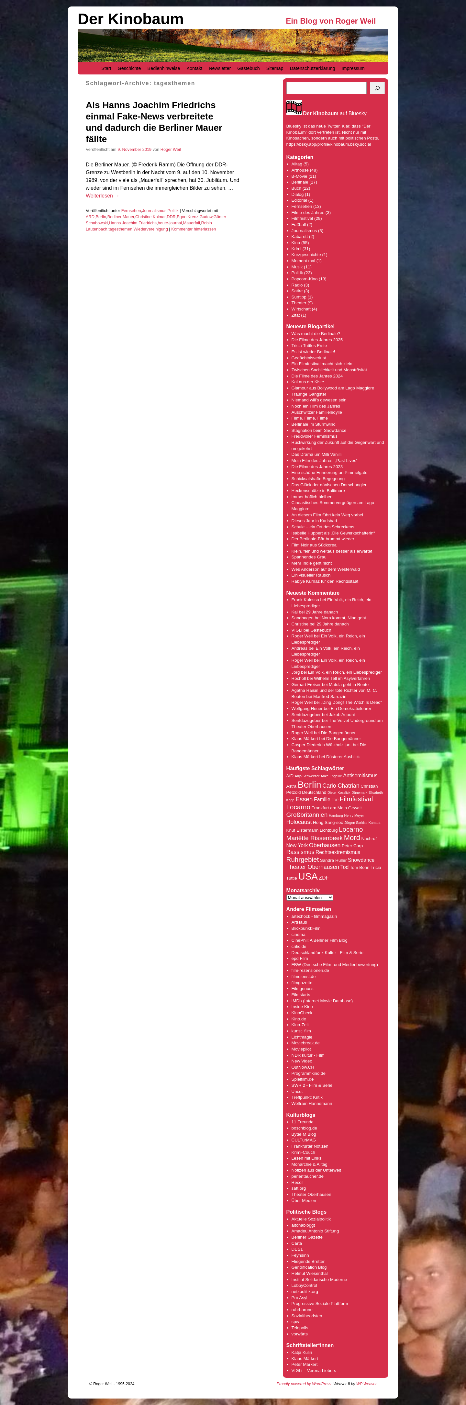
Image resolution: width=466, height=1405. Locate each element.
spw (295, 1321)
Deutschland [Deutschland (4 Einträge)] (314, 792)
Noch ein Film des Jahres (316, 406)
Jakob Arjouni (342, 714)
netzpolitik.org (305, 1291)
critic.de (299, 946)
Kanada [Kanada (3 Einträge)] (375, 823)
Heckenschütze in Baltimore (318, 490)
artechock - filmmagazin (314, 916)
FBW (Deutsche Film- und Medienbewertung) (335, 964)
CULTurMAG (304, 1140)
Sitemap (274, 68)
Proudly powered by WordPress (304, 1384)
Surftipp (299, 297)
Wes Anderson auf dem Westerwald (326, 569)
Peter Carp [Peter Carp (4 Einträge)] (352, 845)
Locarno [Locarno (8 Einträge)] (351, 829)
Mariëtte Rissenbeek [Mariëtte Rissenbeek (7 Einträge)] (314, 838)
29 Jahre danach (322, 612)
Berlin (100, 216)
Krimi (296, 248)
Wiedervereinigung (150, 229)
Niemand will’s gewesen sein (319, 400)
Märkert (310, 1364)
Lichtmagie (302, 1037)
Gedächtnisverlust (309, 357)
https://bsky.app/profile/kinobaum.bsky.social (328, 144)
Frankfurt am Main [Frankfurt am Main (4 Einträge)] (329, 807)
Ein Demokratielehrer (351, 708)
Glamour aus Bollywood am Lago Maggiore (333, 388)
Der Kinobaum (131, 19)
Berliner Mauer (120, 216)
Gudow (206, 216)
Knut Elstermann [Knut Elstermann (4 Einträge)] (302, 830)
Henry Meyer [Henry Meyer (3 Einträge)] (354, 815)
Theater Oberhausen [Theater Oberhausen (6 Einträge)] (312, 867)
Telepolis (300, 1327)
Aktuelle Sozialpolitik (311, 1219)
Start (106, 68)
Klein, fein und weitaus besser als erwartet (332, 551)
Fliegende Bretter (308, 1261)
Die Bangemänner (338, 732)
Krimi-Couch (303, 1152)
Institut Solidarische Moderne (319, 1279)
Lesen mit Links (307, 1158)
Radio (297, 285)
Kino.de (299, 1019)
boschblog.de (304, 1128)
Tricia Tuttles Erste (309, 345)
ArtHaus (299, 922)
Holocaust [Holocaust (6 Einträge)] (299, 822)
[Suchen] (377, 88)
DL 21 (297, 1249)
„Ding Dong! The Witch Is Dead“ (351, 702)
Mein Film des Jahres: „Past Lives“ (325, 460)
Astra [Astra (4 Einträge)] (291, 786)
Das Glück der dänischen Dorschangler (329, 484)
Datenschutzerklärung (312, 68)
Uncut (297, 1091)
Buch (296, 188)
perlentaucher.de (308, 1176)
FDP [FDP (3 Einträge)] (335, 800)
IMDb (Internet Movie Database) (322, 1000)
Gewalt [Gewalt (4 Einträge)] (355, 807)
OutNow (299, 1067)
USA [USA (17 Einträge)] (308, 876)
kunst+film (301, 1030)
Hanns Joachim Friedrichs (133, 222)
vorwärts (300, 1334)
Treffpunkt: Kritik (307, 1097)
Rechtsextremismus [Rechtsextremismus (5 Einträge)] (338, 852)
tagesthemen (120, 229)
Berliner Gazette (307, 1237)
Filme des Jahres (308, 212)
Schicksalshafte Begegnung (318, 478)
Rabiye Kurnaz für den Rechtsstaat (325, 581)
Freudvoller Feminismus (315, 436)
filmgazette (302, 982)
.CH (310, 1067)
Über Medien (304, 1200)
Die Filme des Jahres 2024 (317, 376)
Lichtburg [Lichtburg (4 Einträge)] (329, 830)
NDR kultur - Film (308, 1055)
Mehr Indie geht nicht (312, 563)
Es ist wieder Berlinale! (313, 351)
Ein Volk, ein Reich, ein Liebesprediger (345, 672)
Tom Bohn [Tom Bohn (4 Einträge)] (360, 867)
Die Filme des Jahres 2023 (317, 466)
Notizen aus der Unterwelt (316, 1170)
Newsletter (220, 68)
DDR (171, 216)
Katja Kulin (302, 1352)
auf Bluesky (335, 113)
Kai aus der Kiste (308, 381)
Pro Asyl (299, 1297)
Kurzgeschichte (306, 254)
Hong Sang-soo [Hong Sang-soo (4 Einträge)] (328, 822)
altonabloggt (303, 1225)
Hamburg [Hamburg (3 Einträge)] (336, 815)
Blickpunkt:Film (306, 928)
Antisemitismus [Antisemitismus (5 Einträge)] (360, 775)
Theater (299, 302)
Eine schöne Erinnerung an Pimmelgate (330, 472)
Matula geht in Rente (349, 684)
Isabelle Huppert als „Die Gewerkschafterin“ (333, 533)
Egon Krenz (187, 216)
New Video (302, 1061)
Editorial (299, 200)
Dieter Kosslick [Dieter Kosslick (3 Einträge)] (338, 792)
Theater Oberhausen (311, 1194)
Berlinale (300, 182)
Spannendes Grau (309, 557)
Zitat (296, 315)
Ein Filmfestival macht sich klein (322, 363)
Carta (297, 1243)
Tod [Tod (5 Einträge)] (344, 867)
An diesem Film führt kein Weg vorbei (327, 514)
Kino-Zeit (300, 1024)
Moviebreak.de (306, 1042)
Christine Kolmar (150, 216)
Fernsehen (131, 210)
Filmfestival (302, 218)
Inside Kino (302, 1006)
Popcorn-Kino (305, 278)
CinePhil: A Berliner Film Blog (320, 940)
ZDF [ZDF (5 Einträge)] (324, 878)
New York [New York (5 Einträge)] (297, 845)
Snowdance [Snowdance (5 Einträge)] (361, 860)
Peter (297, 1364)
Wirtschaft (301, 309)
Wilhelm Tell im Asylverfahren (342, 678)
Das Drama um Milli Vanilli (317, 454)
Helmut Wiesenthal (310, 1273)
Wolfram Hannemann (312, 1103)
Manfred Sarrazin (329, 696)
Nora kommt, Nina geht (344, 617)
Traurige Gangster (309, 394)
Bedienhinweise (164, 68)
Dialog (298, 194)
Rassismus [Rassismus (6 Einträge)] (300, 852)
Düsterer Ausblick (343, 756)
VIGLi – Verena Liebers (314, 1370)
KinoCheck (302, 1012)
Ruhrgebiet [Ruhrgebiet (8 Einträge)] (302, 859)
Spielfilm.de (303, 1079)
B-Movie (299, 176)
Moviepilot (301, 1049)
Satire (297, 290)
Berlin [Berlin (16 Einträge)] (309, 784)
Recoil (298, 1182)
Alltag (297, 164)
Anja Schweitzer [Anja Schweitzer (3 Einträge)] (307, 776)
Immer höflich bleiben (312, 496)
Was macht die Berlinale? (316, 333)
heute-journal (170, 222)
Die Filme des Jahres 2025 (317, 339)
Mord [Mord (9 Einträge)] (352, 838)
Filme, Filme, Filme (310, 418)
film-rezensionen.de (310, 970)
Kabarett (300, 236)
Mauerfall (191, 222)
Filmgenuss (303, 988)
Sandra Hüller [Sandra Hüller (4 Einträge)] (333, 860)
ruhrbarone (302, 1309)
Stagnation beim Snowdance (319, 430)
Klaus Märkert (305, 738)
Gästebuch (248, 68)
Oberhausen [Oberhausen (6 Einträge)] (325, 845)
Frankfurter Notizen (310, 1146)
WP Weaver (366, 1384)
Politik (173, 210)
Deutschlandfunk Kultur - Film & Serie (327, 952)
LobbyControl (304, 1285)
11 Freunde (303, 1121)
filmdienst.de (304, 976)
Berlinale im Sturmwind (314, 424)
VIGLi (297, 630)
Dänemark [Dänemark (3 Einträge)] (359, 792)
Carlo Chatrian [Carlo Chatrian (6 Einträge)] (340, 785)
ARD (90, 216)
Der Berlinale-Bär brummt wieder (323, 538)
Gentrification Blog (309, 1267)
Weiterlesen (102, 195)
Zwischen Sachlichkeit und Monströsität (329, 369)
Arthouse (300, 170)
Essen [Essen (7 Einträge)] (304, 799)
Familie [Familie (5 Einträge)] (322, 799)
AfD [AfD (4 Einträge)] (290, 775)
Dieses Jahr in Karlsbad (314, 520)
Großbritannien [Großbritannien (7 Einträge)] (307, 814)
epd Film (300, 958)
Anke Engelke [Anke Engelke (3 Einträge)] (331, 776)
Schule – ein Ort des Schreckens (323, 526)
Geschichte (129, 68)
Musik (297, 266)
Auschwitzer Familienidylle (317, 412)
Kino (296, 242)
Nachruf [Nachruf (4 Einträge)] (369, 838)
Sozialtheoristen (307, 1315)
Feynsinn (300, 1255)
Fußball (299, 224)
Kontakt (194, 68)
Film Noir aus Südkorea (314, 545)
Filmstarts (301, 994)
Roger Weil (171, 149)
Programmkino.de (309, 1073)
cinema (298, 934)
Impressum (353, 68)
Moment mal (303, 260)
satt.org (299, 1188)
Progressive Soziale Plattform (320, 1303)
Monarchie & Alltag (309, 1164)
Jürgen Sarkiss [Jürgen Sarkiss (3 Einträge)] (356, 823)
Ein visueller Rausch (311, 575)
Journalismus (154, 210)
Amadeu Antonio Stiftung (315, 1231)
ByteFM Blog (304, 1134)
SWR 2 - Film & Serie (312, 1085)
